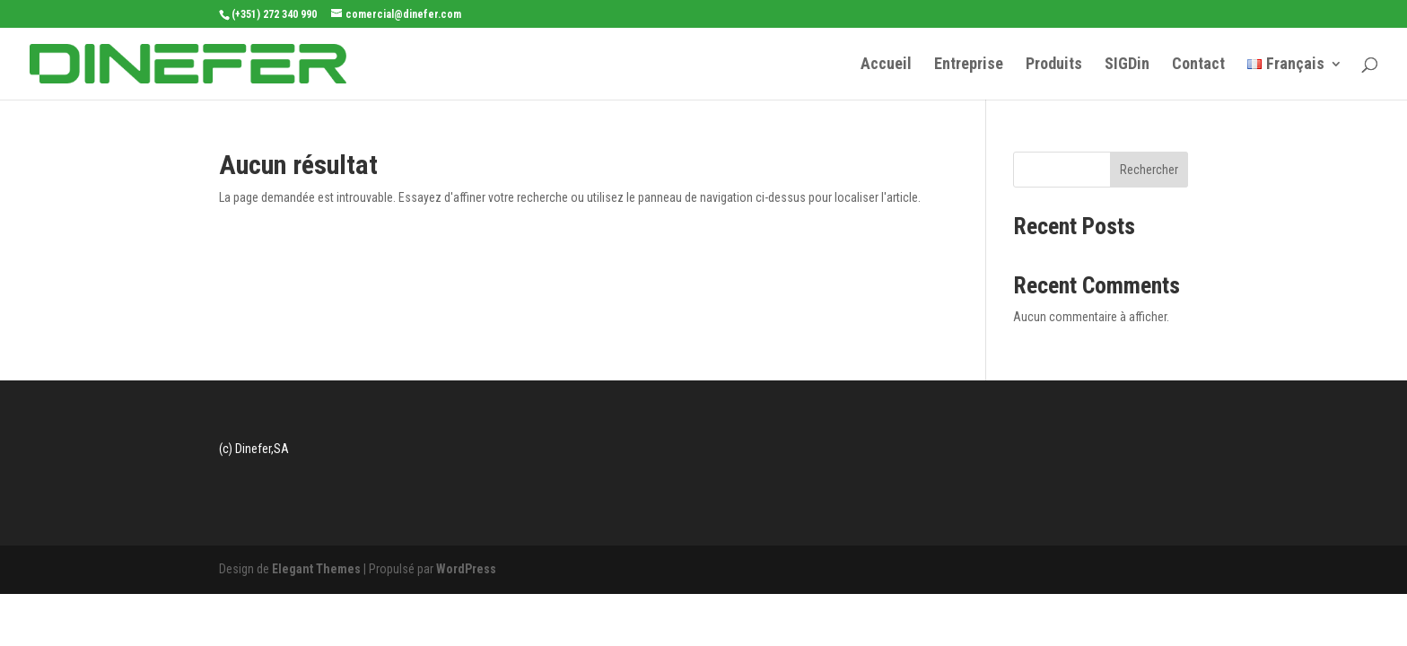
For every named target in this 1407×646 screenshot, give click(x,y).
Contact (1198, 65)
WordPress (466, 569)
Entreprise (968, 65)
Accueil (886, 65)
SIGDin (1127, 65)
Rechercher (1149, 169)
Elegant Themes (316, 569)
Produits (1054, 65)
